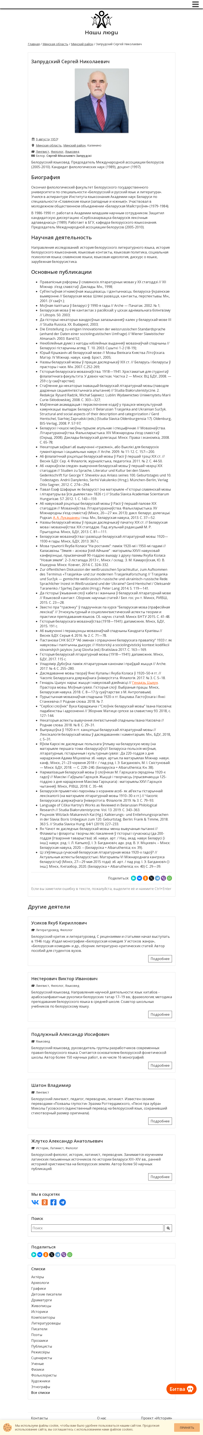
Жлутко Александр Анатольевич (67, 1141)
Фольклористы (43, 1375)
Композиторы (43, 1317)
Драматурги (41, 1300)
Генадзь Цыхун (145, 682)
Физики (37, 1369)
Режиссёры (40, 1352)
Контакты (39, 1418)
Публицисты (41, 1346)
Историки (39, 1311)
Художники (40, 1381)
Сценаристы (41, 1358)
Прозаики (39, 1340)
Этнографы (40, 1386)
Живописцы (41, 1305)
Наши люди (101, 32)
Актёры (37, 1277)
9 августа (43, 139)
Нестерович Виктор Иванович (64, 978)
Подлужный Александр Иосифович (70, 1034)
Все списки (40, 1392)
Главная (34, 44)
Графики (38, 1288)
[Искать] (168, 1228)
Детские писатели (46, 1294)
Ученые (37, 1363)
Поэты (36, 1334)
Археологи (40, 1282)
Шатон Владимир (51, 1085)
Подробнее (160, 958)
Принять (187, 1428)
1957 (53, 139)
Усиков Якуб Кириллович (59, 923)
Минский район (82, 44)
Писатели (39, 1329)
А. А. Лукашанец (66, 517)
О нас (101, 1418)
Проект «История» (156, 1418)
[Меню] (195, 4)
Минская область (55, 44)
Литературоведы (46, 1323)
